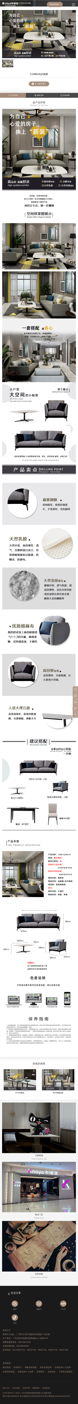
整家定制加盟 (30, 1367)
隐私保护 (36, 1388)
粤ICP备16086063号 (11, 1396)
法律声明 (26, 1388)
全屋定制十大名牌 (25, 1372)
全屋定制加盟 (8, 1372)
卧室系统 (6, 1367)
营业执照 (46, 1388)
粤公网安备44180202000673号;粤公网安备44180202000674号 (45, 1396)
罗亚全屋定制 (46, 1367)
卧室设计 (18, 1367)
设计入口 (6, 1388)
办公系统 (16, 1388)
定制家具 (40, 1372)
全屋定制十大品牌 (62, 1367)
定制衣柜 (51, 1372)
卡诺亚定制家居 (65, 1372)
